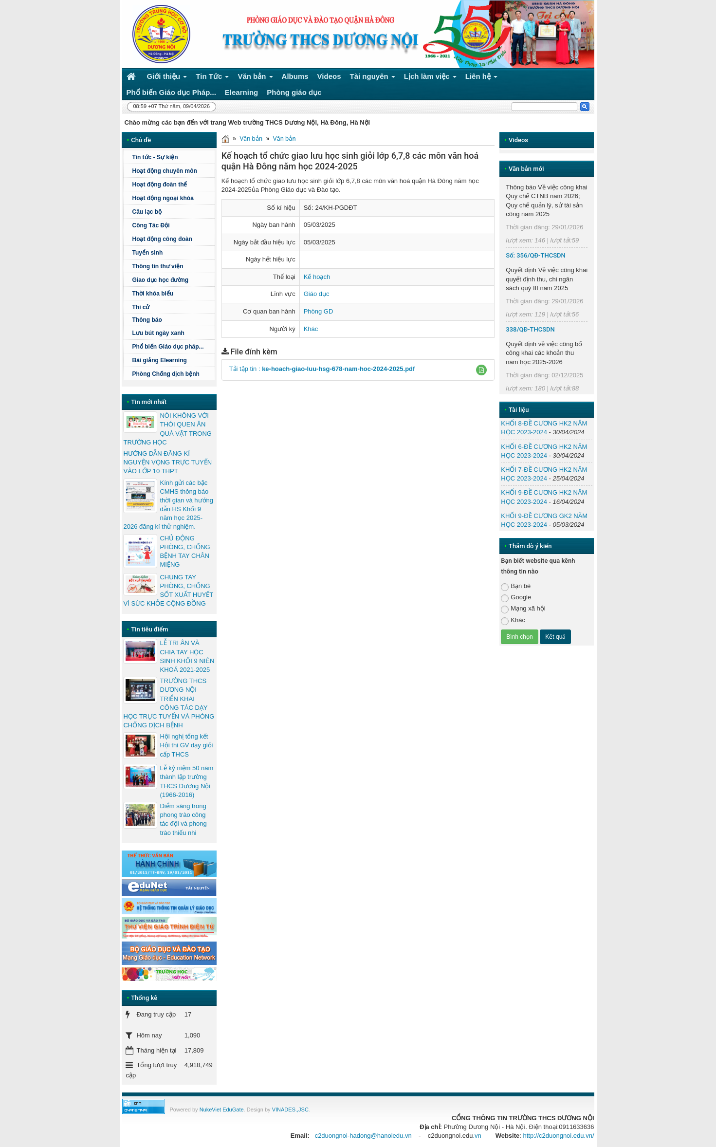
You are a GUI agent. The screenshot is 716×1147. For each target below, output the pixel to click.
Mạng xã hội (523, 609)
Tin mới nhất (148, 402)
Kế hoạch (317, 276)
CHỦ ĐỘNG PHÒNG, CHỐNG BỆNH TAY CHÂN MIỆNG (185, 552)
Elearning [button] (241, 92)
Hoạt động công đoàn (162, 239)
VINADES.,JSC (290, 1109)
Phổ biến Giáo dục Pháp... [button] (171, 92)
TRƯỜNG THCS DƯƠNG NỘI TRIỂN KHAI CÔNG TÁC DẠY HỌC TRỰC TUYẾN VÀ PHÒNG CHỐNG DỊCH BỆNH (168, 703)
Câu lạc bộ (147, 211)
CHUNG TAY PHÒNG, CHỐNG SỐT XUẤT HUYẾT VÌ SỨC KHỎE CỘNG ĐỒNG (168, 591)
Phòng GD (318, 311)
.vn (477, 1135)
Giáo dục (317, 293)
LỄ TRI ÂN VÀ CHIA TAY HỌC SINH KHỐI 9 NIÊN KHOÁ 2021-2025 (187, 656)
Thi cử (140, 307)
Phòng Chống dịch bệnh (172, 373)
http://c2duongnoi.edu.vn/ (558, 1135)
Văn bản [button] (255, 78)
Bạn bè (516, 586)
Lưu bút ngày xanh (158, 333)
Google (516, 597)
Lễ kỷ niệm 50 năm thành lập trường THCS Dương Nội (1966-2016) (186, 781)
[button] (481, 370)
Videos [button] (329, 76)
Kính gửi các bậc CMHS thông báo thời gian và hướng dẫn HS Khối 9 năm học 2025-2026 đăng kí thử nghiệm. (168, 505)
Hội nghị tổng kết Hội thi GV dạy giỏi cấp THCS (186, 745)
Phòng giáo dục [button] (294, 92)
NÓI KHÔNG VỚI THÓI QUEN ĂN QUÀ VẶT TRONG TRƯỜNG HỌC (167, 429)
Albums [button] (295, 76)
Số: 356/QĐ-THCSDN (535, 255)
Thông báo (172, 319)
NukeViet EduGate (222, 1109)
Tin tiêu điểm (149, 629)
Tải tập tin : (322, 368)
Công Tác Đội (150, 225)
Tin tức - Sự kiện (155, 157)
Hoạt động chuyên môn (172, 170)
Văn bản (250, 138)
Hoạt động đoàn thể (159, 184)
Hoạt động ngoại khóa (162, 198)
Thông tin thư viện (157, 266)
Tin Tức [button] (212, 78)
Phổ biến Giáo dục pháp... (172, 346)
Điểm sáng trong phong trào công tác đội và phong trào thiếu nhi (183, 819)
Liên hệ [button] (481, 78)
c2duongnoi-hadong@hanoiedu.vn (363, 1135)
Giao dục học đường (160, 280)
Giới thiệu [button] (167, 78)
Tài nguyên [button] (373, 78)
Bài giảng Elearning (159, 360)
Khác (311, 329)
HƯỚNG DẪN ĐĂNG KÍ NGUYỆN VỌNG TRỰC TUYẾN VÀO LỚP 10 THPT (167, 462)
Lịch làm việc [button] (430, 78)
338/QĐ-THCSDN (530, 329)
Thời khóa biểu (152, 293)
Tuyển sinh (147, 252)
